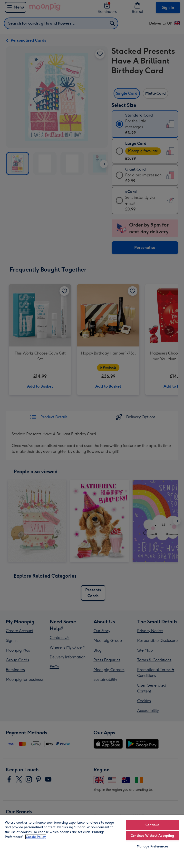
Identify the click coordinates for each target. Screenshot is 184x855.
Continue (152, 825)
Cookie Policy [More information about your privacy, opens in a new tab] (36, 837)
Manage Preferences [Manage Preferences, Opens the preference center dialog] (152, 846)
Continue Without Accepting (152, 835)
